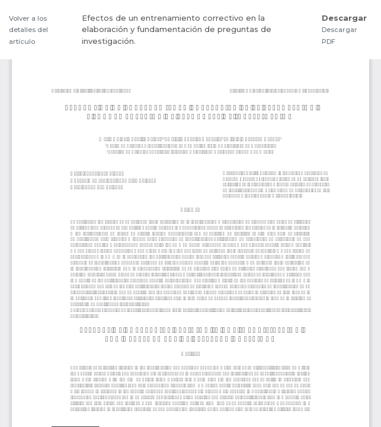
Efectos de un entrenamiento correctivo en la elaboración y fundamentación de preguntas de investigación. (176, 29)
